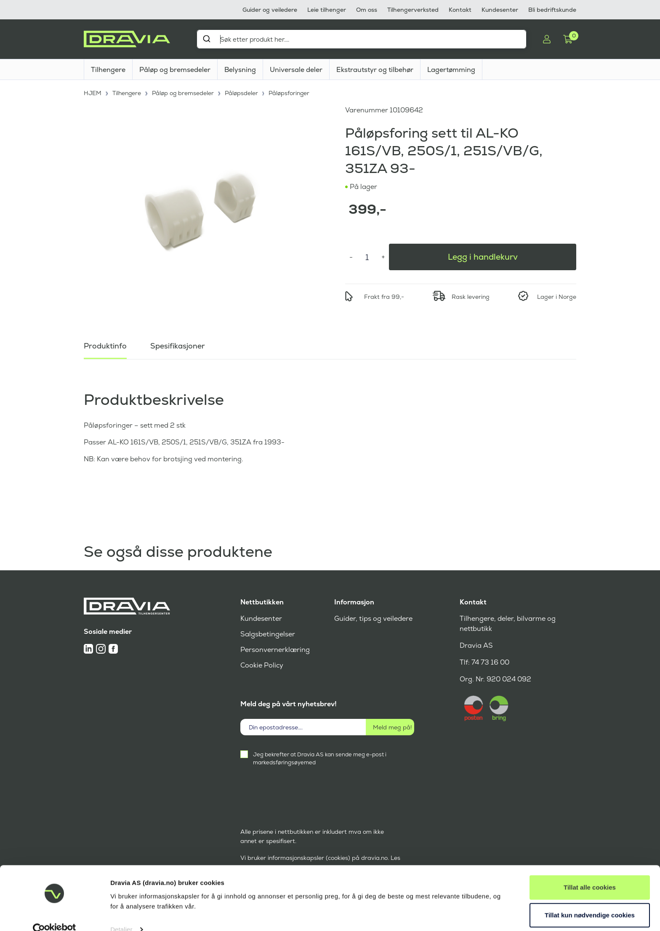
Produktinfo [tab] (105, 345)
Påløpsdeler (243, 92)
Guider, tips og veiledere (373, 618)
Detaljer (121, 914)
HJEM (93, 92)
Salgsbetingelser (267, 634)
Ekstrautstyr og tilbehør (374, 69)
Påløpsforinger (291, 92)
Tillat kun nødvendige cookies (590, 900)
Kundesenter (500, 9)
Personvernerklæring (275, 649)
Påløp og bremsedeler (174, 69)
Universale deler (296, 69)
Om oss (366, 9)
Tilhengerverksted (413, 9)
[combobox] (362, 39)
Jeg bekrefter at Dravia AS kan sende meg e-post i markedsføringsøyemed (319, 758)
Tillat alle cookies (590, 872)
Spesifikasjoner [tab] (177, 345)
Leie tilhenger (326, 9)
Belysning (240, 69)
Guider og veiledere (269, 9)
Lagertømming (451, 69)
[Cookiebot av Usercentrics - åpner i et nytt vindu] (54, 914)
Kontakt (460, 9)
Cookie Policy (261, 665)
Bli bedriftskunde (552, 9)
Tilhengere (108, 69)
